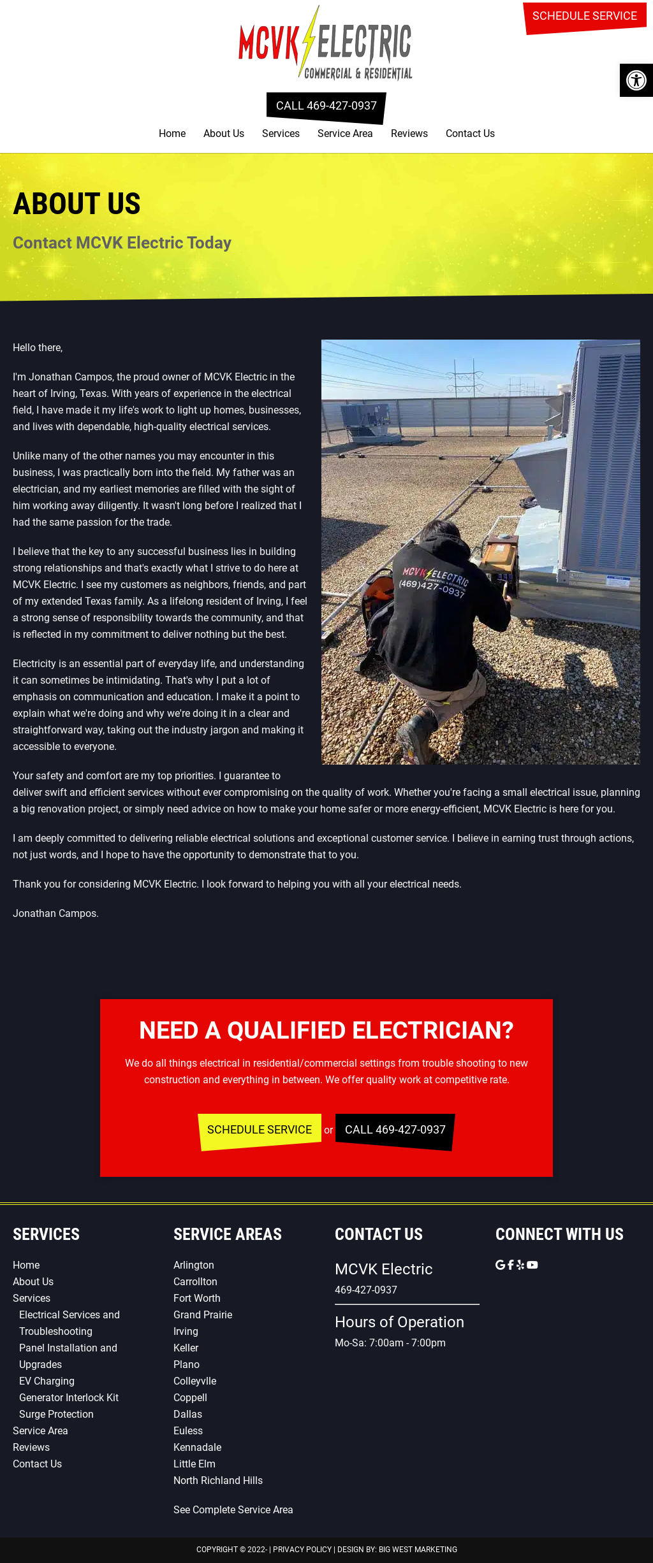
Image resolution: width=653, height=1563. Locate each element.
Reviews (31, 1447)
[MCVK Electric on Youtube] (532, 1265)
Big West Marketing (418, 1549)
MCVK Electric (326, 41)
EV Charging (47, 1381)
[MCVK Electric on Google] (501, 1265)
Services (31, 1298)
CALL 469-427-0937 (326, 105)
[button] (636, 80)
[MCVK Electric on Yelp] (522, 1265)
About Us (33, 1282)
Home (26, 1265)
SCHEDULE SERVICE (584, 15)
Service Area (40, 1431)
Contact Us (37, 1464)
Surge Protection (56, 1414)
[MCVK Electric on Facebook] (512, 1265)
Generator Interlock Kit (69, 1398)
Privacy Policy (302, 1549)
